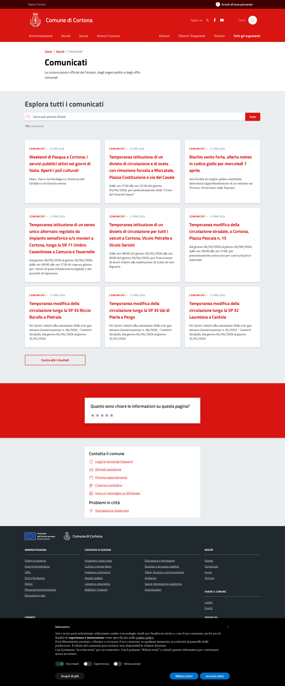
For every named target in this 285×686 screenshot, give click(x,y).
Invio (253, 117)
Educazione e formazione (160, 560)
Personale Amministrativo (40, 589)
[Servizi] (84, 36)
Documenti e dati (35, 595)
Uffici (28, 572)
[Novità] (66, 36)
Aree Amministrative (37, 566)
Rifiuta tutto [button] (184, 676)
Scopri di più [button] (70, 676)
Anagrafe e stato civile (98, 560)
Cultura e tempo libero (98, 566)
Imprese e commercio (97, 572)
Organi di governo (35, 560)
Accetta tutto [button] (215, 676)
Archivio (209, 578)
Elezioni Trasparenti (192, 35)
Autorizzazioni (153, 589)
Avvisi (208, 572)
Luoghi (209, 602)
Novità (60, 51)
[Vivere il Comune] (108, 36)
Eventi (208, 608)
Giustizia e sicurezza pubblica (162, 566)
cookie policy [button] (145, 637)
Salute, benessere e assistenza (163, 584)
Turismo (219, 35)
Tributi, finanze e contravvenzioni (164, 572)
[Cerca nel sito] (252, 20)
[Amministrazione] (41, 36)
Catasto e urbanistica (97, 584)
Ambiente (150, 578)
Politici (29, 584)
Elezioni (164, 35)
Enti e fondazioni (35, 578)
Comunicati (37, 148)
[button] (228, 627)
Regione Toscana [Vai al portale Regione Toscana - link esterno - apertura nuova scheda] (37, 4)
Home (48, 51)
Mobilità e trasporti (96, 589)
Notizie (209, 560)
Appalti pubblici (94, 578)
